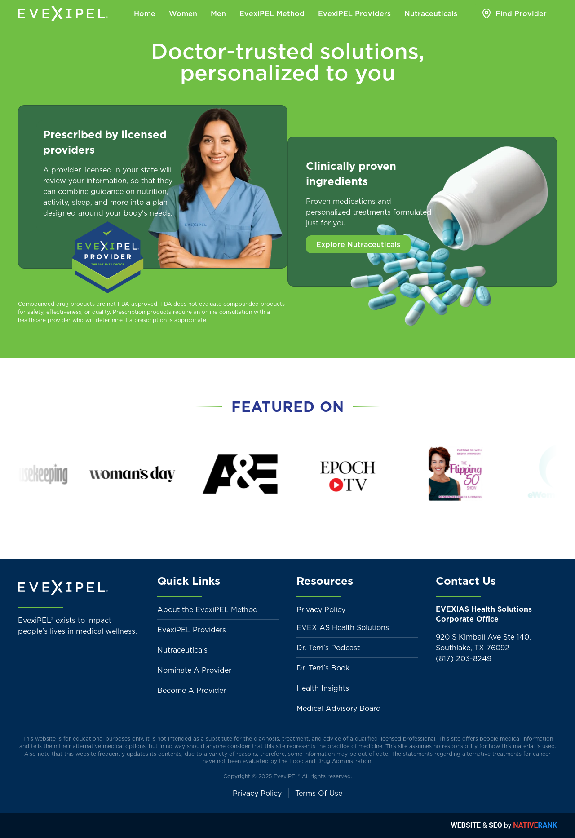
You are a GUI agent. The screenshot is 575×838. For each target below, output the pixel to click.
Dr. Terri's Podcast (328, 648)
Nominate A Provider (194, 670)
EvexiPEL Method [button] (272, 13)
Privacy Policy (320, 609)
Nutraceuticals (182, 650)
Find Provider (514, 13)
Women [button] (183, 13)
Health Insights (322, 688)
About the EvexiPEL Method (207, 609)
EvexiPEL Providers (191, 630)
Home (144, 13)
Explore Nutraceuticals (358, 244)
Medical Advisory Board (338, 708)
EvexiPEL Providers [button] (354, 13)
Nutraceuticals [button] (430, 13)
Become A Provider (191, 690)
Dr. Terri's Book (322, 668)
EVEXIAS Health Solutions (342, 627)
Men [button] (218, 13)
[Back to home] (63, 13)
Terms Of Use (318, 793)
